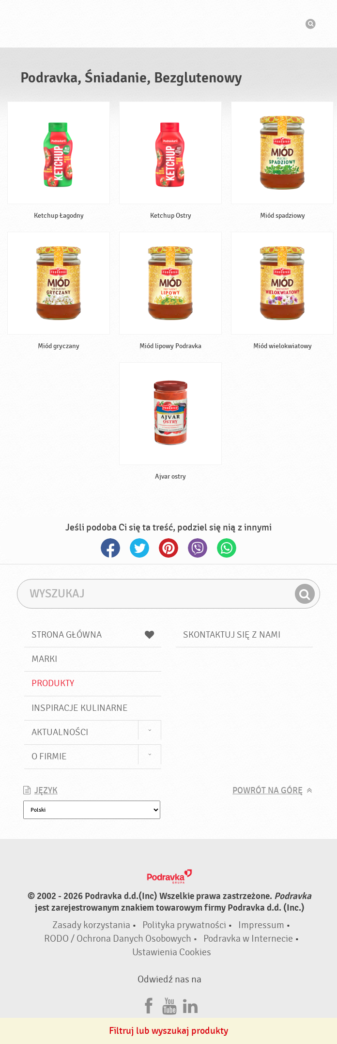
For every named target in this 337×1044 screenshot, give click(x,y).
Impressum (261, 925)
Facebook (110, 548)
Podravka (168, 24)
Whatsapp (226, 548)
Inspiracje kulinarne (79, 708)
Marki (44, 659)
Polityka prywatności (184, 925)
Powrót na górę (267, 791)
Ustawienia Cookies (171, 952)
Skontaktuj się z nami (231, 634)
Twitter (139, 548)
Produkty (52, 683)
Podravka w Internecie (248, 938)
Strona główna (92, 634)
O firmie (49, 756)
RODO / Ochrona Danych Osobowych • (121, 938)
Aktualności (59, 732)
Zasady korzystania (91, 925)
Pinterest (168, 548)
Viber (197, 548)
